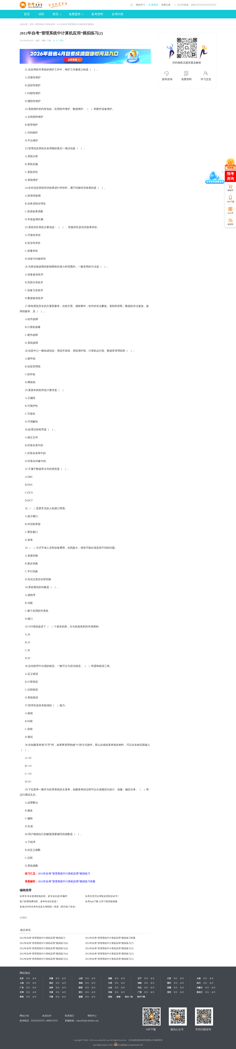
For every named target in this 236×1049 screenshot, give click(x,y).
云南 (199, 978)
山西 (81, 978)
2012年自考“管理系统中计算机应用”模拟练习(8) (44, 943)
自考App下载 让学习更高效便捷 (101, 901)
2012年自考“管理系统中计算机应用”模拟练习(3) (109, 953)
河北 (140, 987)
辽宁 (140, 978)
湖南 (140, 983)
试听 (41, 14)
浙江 (81, 992)
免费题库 (76, 14)
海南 (81, 983)
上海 (22, 983)
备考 (34, 978)
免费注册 (165, 5)
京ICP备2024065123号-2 (103, 1045)
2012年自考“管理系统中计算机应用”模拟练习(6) (44, 948)
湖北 (51, 983)
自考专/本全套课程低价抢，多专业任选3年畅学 (43, 896)
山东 (110, 987)
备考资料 (97, 14)
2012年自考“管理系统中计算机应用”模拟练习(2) (44, 959)
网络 (44, 40)
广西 (140, 992)
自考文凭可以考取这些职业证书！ (102, 896)
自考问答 (118, 14)
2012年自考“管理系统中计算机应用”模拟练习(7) (109, 943)
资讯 (56, 14)
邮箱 (118, 997)
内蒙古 (200, 987)
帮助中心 (92, 1016)
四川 (199, 983)
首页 (27, 14)
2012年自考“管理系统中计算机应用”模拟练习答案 (110, 938)
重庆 (169, 983)
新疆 (81, 997)
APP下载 (230, 202)
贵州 (169, 992)
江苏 (169, 978)
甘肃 (51, 992)
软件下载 (141, 997)
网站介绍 (24, 1016)
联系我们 (69, 1016)
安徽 (51, 978)
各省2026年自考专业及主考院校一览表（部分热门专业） (48, 906)
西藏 (169, 987)
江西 (110, 983)
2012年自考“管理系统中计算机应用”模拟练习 (42, 938)
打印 (61, 40)
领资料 (230, 224)
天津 (22, 992)
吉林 (51, 987)
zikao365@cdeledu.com (87, 1020)
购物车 (230, 190)
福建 (110, 978)
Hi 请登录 (153, 5)
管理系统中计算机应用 (45, 24)
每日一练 (129, 997)
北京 (22, 978)
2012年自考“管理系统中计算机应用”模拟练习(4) (44, 953)
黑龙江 (200, 992)
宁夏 (51, 997)
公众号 (230, 213)
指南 (110, 997)
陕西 (81, 987)
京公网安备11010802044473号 (128, 1045)
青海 (22, 997)
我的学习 (140, 5)
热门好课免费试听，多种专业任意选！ (39, 901)
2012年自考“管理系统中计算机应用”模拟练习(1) (109, 959)
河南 (110, 992)
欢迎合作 (46, 1016)
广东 (22, 987)
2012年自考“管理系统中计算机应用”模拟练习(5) (109, 948)
